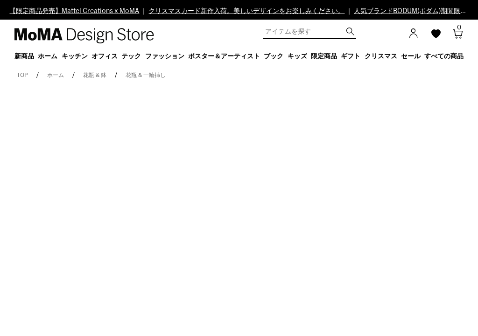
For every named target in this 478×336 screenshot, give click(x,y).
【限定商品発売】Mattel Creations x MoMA (74, 11)
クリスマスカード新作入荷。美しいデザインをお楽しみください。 (246, 11)
